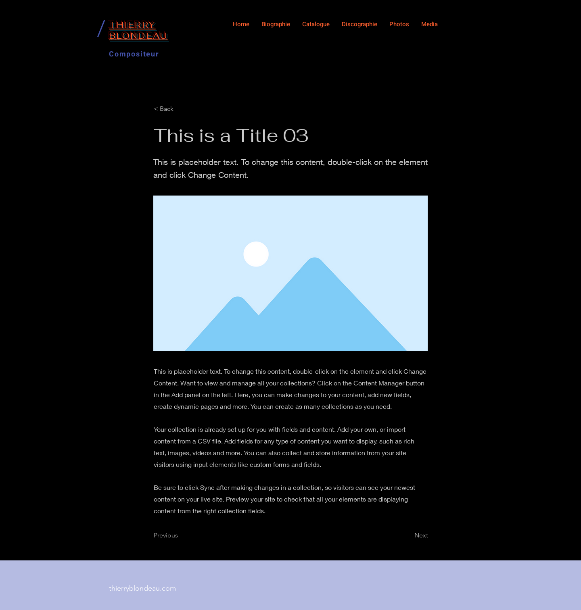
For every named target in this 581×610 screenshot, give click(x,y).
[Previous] (180, 535)
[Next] (408, 535)
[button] (316, 24)
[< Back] (180, 109)
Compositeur (134, 54)
